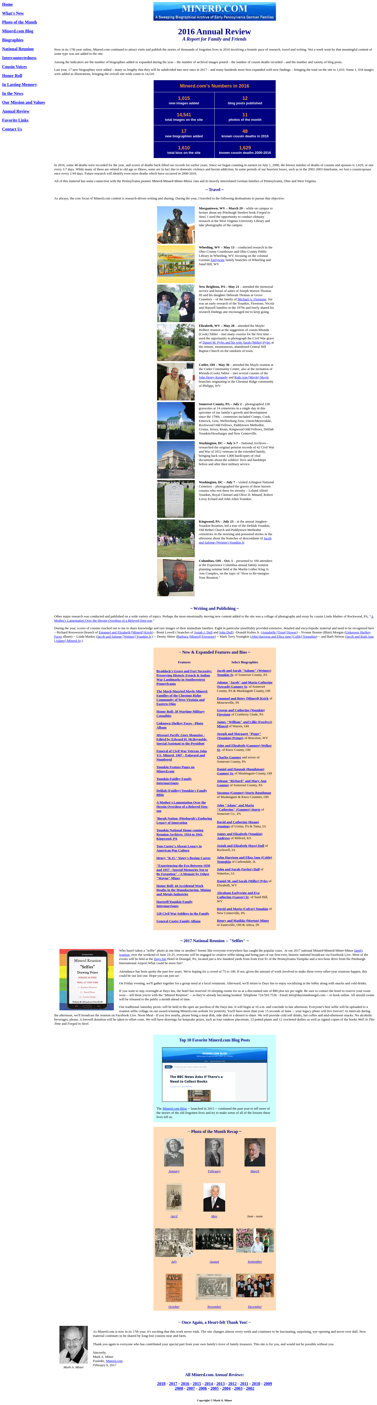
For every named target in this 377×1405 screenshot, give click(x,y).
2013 (221, 1383)
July (174, 1261)
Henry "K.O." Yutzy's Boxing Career (184, 858)
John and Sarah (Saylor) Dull (238, 869)
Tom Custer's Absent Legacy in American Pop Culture (179, 848)
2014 (208, 1383)
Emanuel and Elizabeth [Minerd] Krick (125, 632)
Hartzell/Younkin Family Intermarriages (175, 904)
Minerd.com (114, 1361)
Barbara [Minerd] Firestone (196, 636)
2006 (202, 1388)
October (174, 1307)
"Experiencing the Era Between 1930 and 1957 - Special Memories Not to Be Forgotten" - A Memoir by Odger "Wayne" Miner (183, 872)
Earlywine (218, 260)
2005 (214, 1388)
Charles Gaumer (229, 757)
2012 (232, 1383)
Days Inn (160, 959)
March (254, 1171)
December (255, 1307)
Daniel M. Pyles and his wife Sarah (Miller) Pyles (237, 342)
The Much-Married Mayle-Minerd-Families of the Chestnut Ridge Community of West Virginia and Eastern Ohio (182, 697)
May (214, 1216)
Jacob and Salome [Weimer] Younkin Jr (124, 636)
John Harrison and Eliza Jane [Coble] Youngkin (283, 636)
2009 (268, 1383)
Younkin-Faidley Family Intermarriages (174, 781)
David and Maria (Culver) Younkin (242, 909)
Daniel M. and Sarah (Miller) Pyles (242, 881)
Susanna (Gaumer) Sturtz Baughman (244, 793)
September (255, 1261)
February (214, 1171)
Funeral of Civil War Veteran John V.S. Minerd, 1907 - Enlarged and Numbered (182, 755)
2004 (226, 1388)
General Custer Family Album (179, 921)
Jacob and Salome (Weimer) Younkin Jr (235, 540)
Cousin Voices (14, 66)
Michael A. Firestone (252, 299)
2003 (238, 1388)
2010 (256, 1383)
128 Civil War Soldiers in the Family (183, 913)
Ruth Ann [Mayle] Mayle (251, 377)
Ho (159, 711)
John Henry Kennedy (213, 377)
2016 (185, 1383)
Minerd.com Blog (17, 31)
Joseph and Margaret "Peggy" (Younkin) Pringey (239, 736)
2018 (161, 1383)
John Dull (225, 632)
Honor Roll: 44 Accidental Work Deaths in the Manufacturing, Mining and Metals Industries (184, 890)
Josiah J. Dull (203, 632)
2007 (191, 1388)
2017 (173, 1383)
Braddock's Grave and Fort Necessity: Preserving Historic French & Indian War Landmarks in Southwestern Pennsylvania (184, 677)
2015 (197, 1383)
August (214, 1261)
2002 (250, 1388)
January (174, 1171)
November (214, 1307)
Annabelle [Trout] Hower (279, 632)
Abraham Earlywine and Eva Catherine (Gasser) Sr (238, 895)
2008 (179, 1388)
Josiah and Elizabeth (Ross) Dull (240, 846)
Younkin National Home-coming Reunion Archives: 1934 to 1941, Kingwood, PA (180, 834)
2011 (244, 1383)
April (174, 1216)
